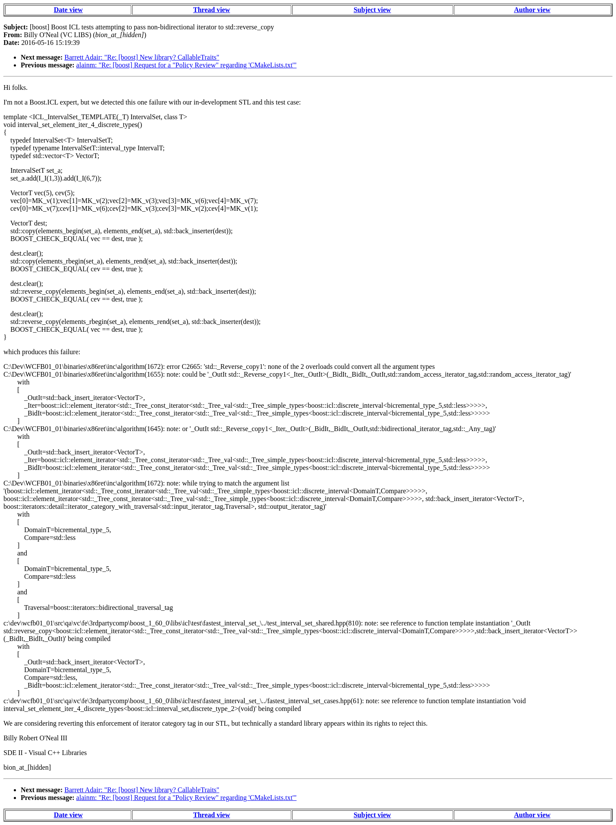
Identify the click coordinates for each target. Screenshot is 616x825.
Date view (68, 9)
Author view (532, 9)
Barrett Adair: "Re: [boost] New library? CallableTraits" (141, 57)
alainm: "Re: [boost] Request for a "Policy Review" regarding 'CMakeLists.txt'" (186, 65)
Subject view (372, 9)
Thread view (211, 9)
